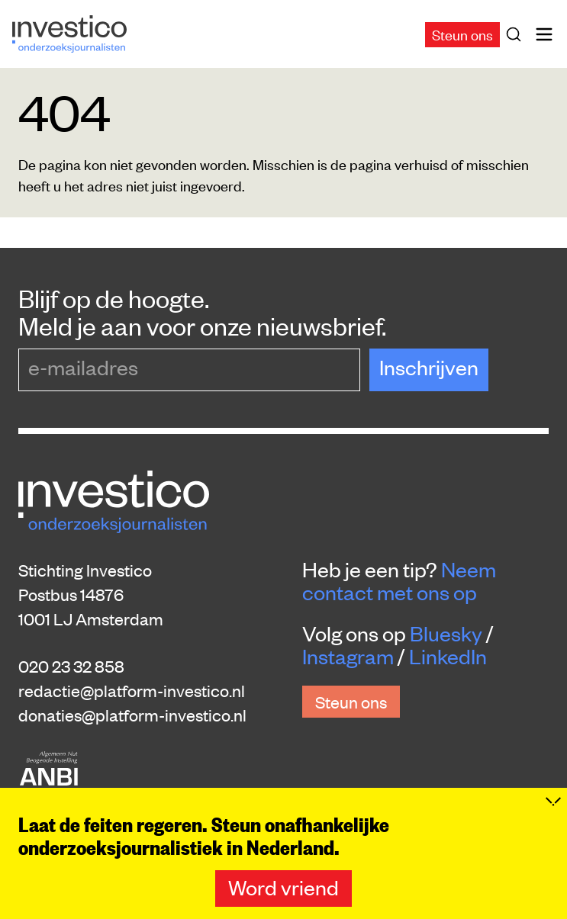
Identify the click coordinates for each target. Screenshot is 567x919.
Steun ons (462, 33)
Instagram (348, 656)
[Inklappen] (553, 818)
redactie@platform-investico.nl (131, 690)
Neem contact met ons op (399, 580)
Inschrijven (428, 367)
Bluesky (446, 633)
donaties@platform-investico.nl (132, 714)
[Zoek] (516, 34)
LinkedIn (448, 656)
